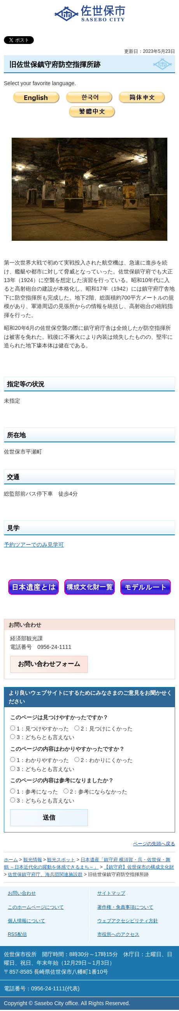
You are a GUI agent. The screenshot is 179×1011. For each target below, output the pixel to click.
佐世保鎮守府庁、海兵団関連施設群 (45, 874)
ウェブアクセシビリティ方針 (127, 920)
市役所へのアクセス (118, 934)
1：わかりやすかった (43, 760)
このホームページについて (36, 907)
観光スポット (61, 859)
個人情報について (26, 920)
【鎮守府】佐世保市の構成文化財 (139, 867)
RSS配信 (17, 934)
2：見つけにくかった (107, 728)
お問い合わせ (22, 893)
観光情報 (32, 859)
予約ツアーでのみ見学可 (34, 544)
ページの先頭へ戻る (154, 843)
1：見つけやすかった (43, 728)
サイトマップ (111, 893)
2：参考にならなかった (99, 791)
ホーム (11, 859)
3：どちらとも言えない (45, 737)
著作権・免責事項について (125, 907)
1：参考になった (37, 791)
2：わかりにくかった (107, 760)
